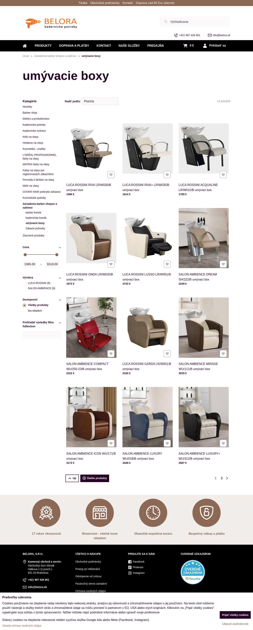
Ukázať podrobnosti (235, 623)
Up (72, 478)
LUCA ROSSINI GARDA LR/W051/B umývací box (147, 354)
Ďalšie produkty (95, 478)
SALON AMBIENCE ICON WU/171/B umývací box (91, 443)
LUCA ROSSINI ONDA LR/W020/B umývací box (90, 264)
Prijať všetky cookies (235, 614)
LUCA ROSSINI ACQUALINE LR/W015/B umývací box (200, 175)
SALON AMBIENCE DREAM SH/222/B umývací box (200, 264)
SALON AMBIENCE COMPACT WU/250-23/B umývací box (89, 354)
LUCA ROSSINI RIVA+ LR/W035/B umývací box (146, 175)
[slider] (25, 255)
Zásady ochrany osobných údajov (22, 625)
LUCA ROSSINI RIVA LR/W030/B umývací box (89, 175)
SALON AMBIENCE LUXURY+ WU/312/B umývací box (201, 443)
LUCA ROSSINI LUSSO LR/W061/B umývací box (146, 264)
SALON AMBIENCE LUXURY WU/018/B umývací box (144, 443)
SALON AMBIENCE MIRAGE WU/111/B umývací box (200, 354)
